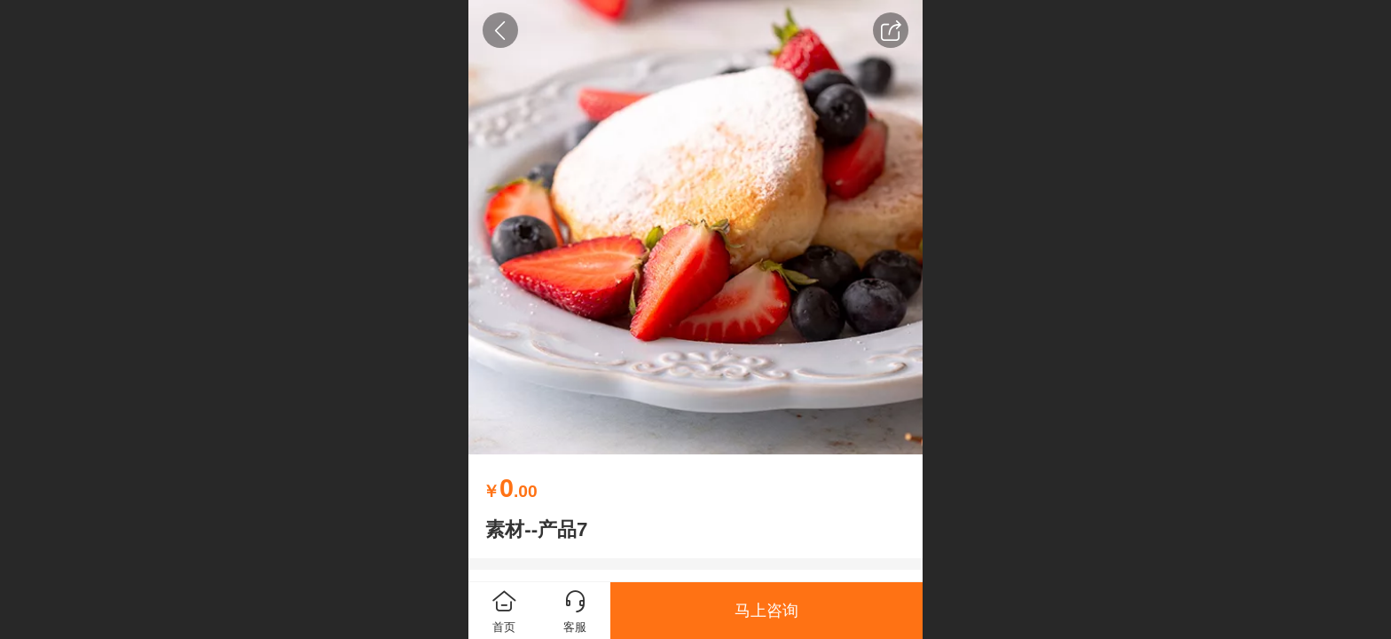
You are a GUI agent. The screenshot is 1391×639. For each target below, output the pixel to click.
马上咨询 (766, 610)
